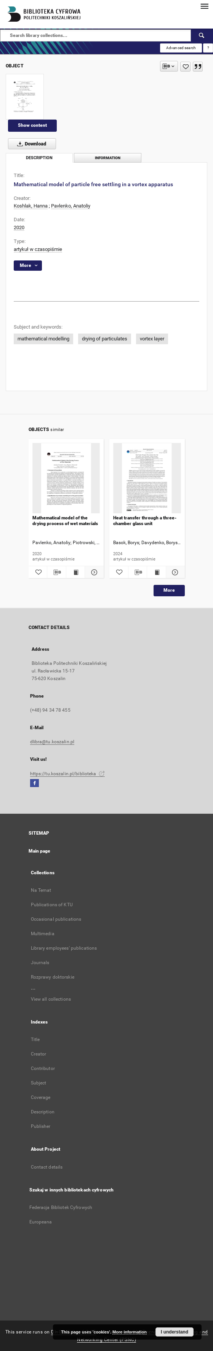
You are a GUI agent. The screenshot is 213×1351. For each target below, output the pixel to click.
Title (35, 1039)
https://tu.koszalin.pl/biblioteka (67, 773)
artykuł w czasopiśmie (38, 249)
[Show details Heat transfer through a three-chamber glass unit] (174, 572)
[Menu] (204, 6)
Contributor (43, 1068)
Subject (38, 1083)
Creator (38, 1054)
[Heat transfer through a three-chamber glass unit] (147, 478)
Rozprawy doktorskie (52, 977)
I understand (174, 1332)
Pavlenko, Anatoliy (70, 206)
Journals (40, 962)
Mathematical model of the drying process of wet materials (65, 520)
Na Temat (41, 890)
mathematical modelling (43, 339)
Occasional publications (56, 919)
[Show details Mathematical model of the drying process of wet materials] (93, 572)
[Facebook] (34, 783)
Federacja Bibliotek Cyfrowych (60, 1207)
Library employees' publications (64, 948)
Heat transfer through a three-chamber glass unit (144, 520)
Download (30, 144)
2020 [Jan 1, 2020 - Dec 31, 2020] (19, 227)
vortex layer (152, 339)
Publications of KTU (52, 904)
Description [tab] (39, 157)
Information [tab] (107, 158)
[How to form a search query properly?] (208, 48)
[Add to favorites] (185, 67)
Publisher (41, 1126)
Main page (40, 851)
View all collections (51, 999)
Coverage (41, 1097)
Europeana (40, 1222)
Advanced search (181, 48)
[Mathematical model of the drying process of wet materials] (66, 478)
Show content (32, 125)
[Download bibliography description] (56, 572)
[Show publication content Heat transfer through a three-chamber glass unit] (156, 572)
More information (129, 1332)
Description (42, 1112)
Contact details (47, 1167)
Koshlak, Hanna (31, 206)
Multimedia (42, 933)
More (169, 590)
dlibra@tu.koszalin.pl (52, 741)
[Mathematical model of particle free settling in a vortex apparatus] (25, 96)
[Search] (202, 35)
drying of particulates (104, 339)
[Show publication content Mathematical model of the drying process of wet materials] (75, 572)
